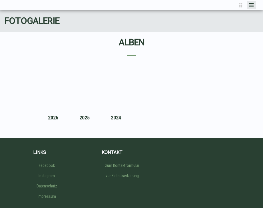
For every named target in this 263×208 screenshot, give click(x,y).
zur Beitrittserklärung (122, 175)
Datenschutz (47, 186)
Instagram (47, 175)
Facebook (47, 165)
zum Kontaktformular (122, 165)
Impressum (47, 196)
